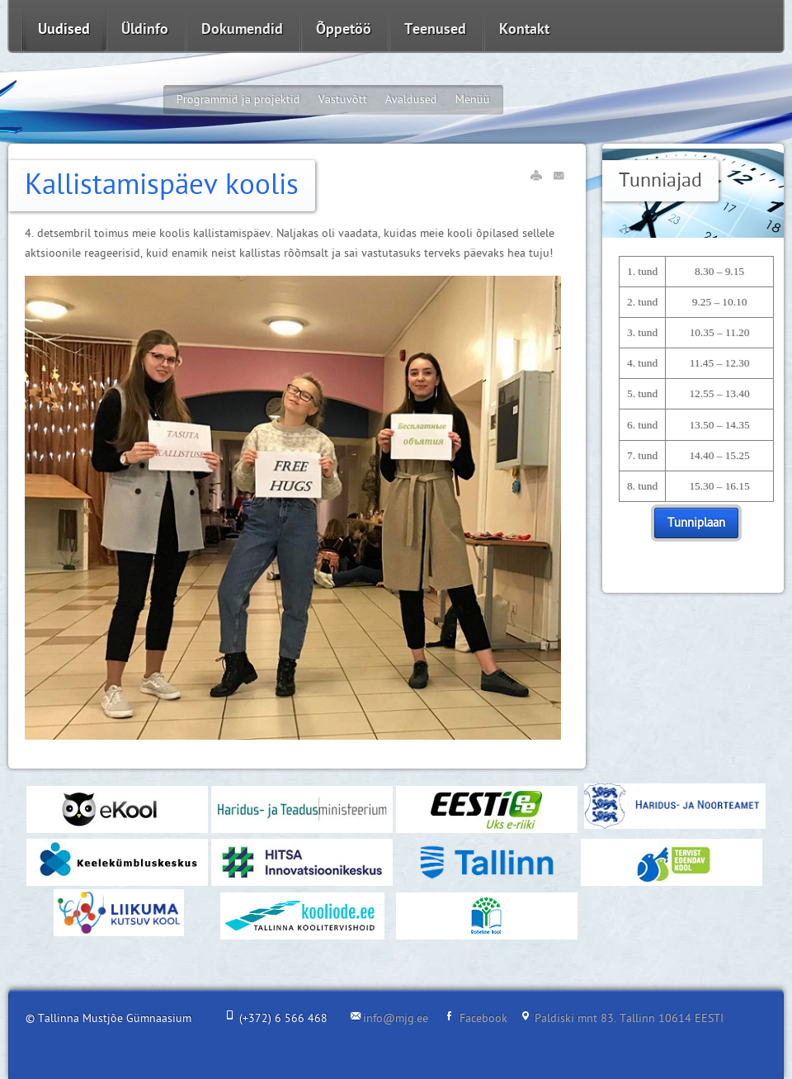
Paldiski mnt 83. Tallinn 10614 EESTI (629, 1018)
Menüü (472, 99)
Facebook (483, 1018)
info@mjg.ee (395, 1018)
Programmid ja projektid (238, 99)
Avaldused (411, 99)
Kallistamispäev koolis (162, 185)
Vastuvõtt (342, 99)
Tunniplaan (696, 523)
